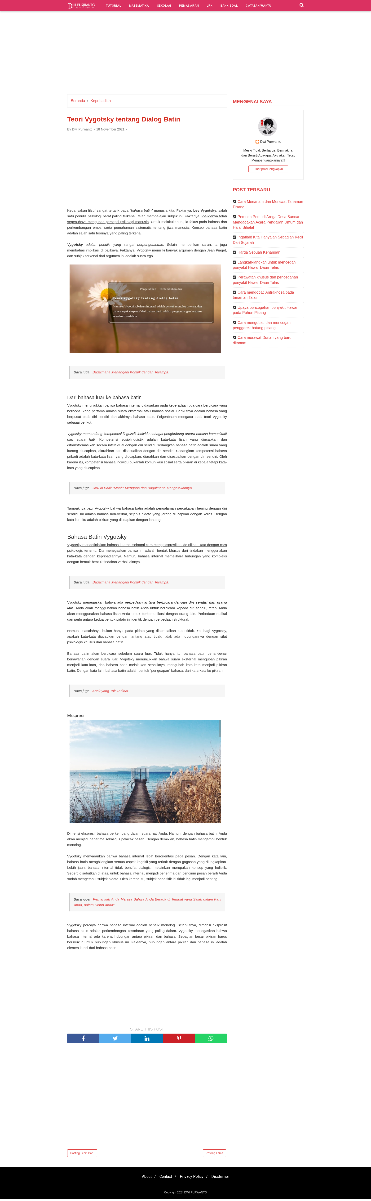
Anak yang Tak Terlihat (110, 693)
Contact (165, 1178)
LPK (209, 5)
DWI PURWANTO (195, 1194)
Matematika (139, 5)
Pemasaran (189, 5)
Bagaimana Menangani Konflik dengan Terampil (130, 373)
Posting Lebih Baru (82, 1155)
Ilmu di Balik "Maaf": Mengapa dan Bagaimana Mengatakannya (142, 490)
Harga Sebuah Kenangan (259, 252)
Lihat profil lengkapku (268, 169)
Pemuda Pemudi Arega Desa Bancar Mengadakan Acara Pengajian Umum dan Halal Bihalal (268, 222)
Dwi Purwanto (270, 141)
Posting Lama (214, 1155)
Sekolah (164, 5)
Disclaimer (223, 1178)
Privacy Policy (192, 1178)
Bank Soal (229, 5)
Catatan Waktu (258, 5)
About (144, 1178)
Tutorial (113, 5)
